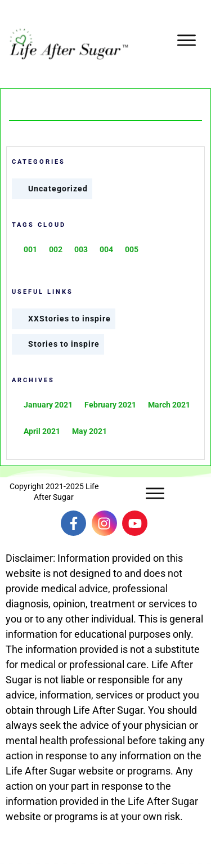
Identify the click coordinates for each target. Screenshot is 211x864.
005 (131, 249)
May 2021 (89, 431)
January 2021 (48, 404)
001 (30, 249)
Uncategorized (58, 188)
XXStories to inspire (69, 318)
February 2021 (110, 404)
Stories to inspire (64, 343)
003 (81, 249)
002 (55, 249)
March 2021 (169, 404)
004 (106, 249)
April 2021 (42, 431)
